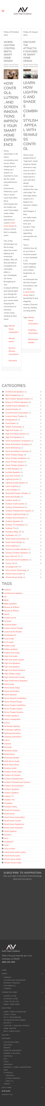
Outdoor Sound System (15, 518)
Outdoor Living (11, 999)
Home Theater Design (14, 455)
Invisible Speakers (12, 472)
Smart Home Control (12, 820)
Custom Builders (11, 1042)
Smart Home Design (12, 65)
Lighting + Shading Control (17, 1025)
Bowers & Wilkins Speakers (16, 402)
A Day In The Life (11, 1001)
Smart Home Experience (14, 824)
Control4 (13, 360)
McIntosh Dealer (11, 750)
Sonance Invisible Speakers (16, 549)
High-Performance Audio (14, 677)
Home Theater (10, 1028)
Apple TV (9, 1081)
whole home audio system (15, 852)
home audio (9, 684)
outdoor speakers (11, 792)
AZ (5, 596)
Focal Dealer (10, 423)
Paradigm (8, 803)
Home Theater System (14, 462)
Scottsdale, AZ (11, 535)
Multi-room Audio (12, 1031)
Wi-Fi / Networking (12, 1017)
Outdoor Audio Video (13, 771)
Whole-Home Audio (13, 574)
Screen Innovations (13, 352)
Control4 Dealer (11, 409)
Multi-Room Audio (12, 761)
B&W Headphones (13, 395)
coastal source (10, 617)
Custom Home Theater (14, 416)
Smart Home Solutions (13, 827)
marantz (7, 743)
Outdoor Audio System (14, 504)
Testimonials (10, 986)
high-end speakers (12, 666)
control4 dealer (10, 624)
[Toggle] (41, 392)
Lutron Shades (11, 490)
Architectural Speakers (14, 392)
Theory (7, 1084)
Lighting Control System (15, 483)
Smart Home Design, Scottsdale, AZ (18, 66)
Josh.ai (7, 722)
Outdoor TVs (10, 528)
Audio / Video (10, 1014)
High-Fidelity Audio (12, 673)
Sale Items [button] (22, 1087)
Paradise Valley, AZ (13, 532)
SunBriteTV (9, 841)
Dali (5, 1059)
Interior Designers (12, 1050)
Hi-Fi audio (8, 642)
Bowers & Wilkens (11, 607)
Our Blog (6, 1091)
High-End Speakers (12, 663)
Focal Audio (9, 638)
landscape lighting (12, 726)
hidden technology (12, 652)
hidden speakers (11, 649)
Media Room (9, 754)
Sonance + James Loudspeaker (17, 1067)
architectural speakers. (13, 593)
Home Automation (12, 691)
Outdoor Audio (11, 500)
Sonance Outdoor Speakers (16, 553)
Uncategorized (11, 567)
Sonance (7, 834)
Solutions (22, 1008)
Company (8, 977)
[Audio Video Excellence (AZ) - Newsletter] (22, 910)
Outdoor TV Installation (15, 525)
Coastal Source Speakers (15, 406)
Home (4, 970)
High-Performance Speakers (15, 680)
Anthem (7, 589)
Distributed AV (11, 420)
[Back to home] (23, 10)
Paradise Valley (10, 806)
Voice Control (9, 848)
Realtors (8, 1045)
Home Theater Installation (16, 458)
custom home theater (13, 631)
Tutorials (8, 1073)
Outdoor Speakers (12, 521)
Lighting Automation (33, 331)
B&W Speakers (10, 603)
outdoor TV (9, 796)
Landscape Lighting (12, 729)
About (22, 973)
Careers (7, 988)
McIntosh (8, 747)
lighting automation (12, 733)
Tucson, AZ (10, 563)
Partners (22, 1038)
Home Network (10, 694)
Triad (6, 845)
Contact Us (7, 1094)
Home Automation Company (17, 444)
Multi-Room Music (11, 764)
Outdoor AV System (12, 775)
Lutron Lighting (11, 486)
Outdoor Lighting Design (15, 514)
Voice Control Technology (15, 570)
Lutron (12, 348)
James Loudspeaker (12, 719)
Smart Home (12, 340)
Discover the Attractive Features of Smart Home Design (30, 51)
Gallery (5, 1035)
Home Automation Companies (17, 441)
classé (6, 614)
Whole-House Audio (14, 577)
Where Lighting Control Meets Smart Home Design (9, 51)
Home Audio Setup (12, 687)
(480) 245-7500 (8, 962)
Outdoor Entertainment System (18, 511)
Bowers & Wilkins (11, 610)
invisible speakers (11, 715)
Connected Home (22, 992)
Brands (7, 1048)
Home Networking (13, 448)
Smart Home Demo (12, 1004)
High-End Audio (12, 430)
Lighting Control (12, 479)
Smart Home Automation (14, 329)
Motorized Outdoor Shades (16, 493)
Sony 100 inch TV (12, 556)
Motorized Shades (33, 341)
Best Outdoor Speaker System (17, 399)
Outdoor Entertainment (15, 507)
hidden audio (9, 645)
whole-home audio (12, 855)
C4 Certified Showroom (14, 980)
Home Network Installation (15, 698)
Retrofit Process (12, 983)
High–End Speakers (13, 437)
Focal (6, 1061)
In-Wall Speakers (12, 469)
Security (8, 1023)
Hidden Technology (13, 427)
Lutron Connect (13, 1078)
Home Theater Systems (15, 465)
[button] (3, 10)
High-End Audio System (14, 659)
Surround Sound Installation (17, 560)
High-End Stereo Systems (15, 434)
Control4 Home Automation (17, 413)
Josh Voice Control (12, 476)
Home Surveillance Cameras (17, 451)
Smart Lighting (11, 546)
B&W (6, 600)
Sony (6, 838)
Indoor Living (10, 996)
